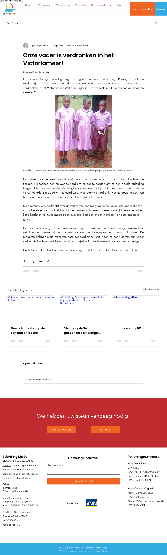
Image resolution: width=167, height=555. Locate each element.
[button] (101, 5)
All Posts (12, 23)
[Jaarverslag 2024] (136, 309)
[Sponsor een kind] (142, 9)
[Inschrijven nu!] (83, 481)
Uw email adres (57, 465)
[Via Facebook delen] (24, 261)
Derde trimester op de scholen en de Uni (28, 330)
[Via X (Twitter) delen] (32, 261)
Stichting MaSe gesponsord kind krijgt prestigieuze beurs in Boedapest (81, 330)
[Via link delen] (48, 261)
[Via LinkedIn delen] (40, 261)
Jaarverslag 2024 (130, 328)
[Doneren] (161, 9)
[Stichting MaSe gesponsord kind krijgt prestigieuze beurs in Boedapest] (83, 309)
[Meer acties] (142, 46)
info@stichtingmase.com (23, 512)
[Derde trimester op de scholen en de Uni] (30, 309)
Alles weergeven (151, 289)
